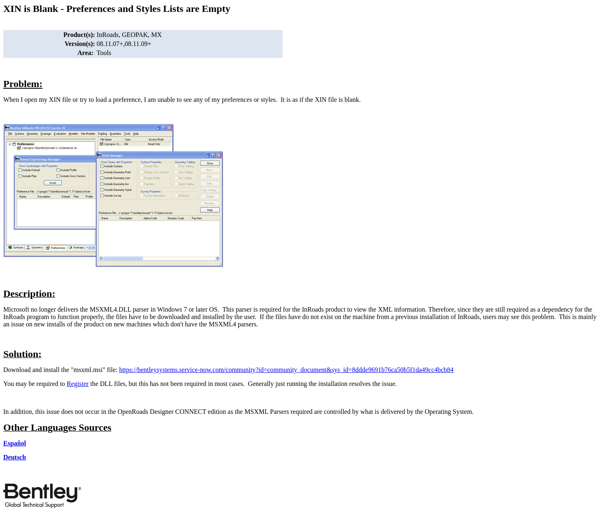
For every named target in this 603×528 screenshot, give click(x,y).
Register (77, 383)
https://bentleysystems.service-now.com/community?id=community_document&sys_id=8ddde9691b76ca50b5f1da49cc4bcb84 (286, 369)
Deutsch (14, 457)
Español (14, 443)
